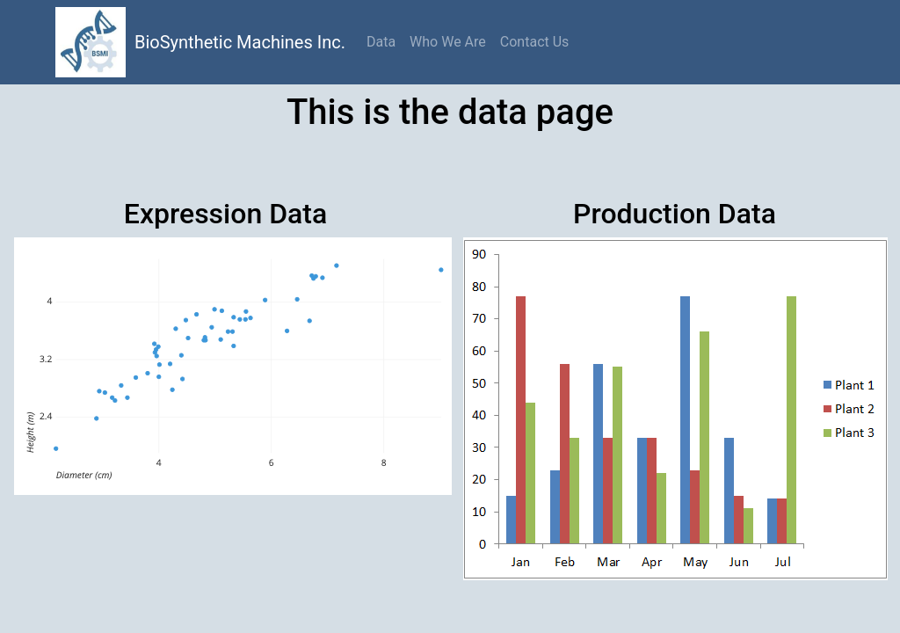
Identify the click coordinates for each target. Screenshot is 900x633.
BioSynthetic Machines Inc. (239, 42)
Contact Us (535, 41)
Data (381, 41)
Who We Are (448, 41)
